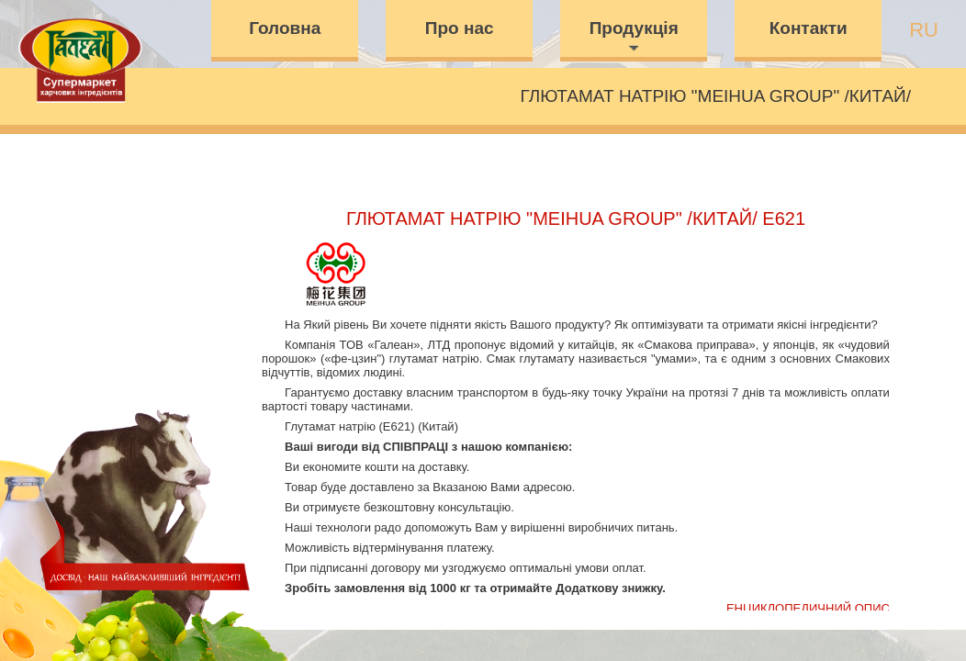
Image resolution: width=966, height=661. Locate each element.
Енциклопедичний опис (808, 608)
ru (923, 29)
